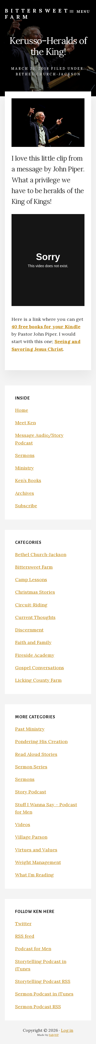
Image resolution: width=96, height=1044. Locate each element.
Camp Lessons (31, 579)
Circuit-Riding (31, 605)
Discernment (29, 630)
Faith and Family (33, 642)
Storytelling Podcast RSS (42, 981)
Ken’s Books (28, 480)
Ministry (24, 468)
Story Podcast (30, 792)
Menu (83, 11)
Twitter (23, 923)
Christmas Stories (35, 592)
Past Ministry (30, 729)
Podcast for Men (33, 949)
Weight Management (38, 862)
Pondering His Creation (41, 741)
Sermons (25, 455)
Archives (24, 493)
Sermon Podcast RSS (38, 1007)
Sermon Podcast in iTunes (44, 994)
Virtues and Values (36, 850)
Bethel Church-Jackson (48, 74)
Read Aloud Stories (36, 754)
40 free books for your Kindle (46, 327)
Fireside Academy (34, 655)
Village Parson (31, 837)
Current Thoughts (35, 617)
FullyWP (54, 1035)
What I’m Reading (34, 875)
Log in (67, 1030)
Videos (22, 824)
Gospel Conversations (39, 668)
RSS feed (24, 936)
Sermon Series (31, 767)
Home (21, 410)
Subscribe (26, 506)
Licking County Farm (38, 680)
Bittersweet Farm (37, 13)
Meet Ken (25, 423)
